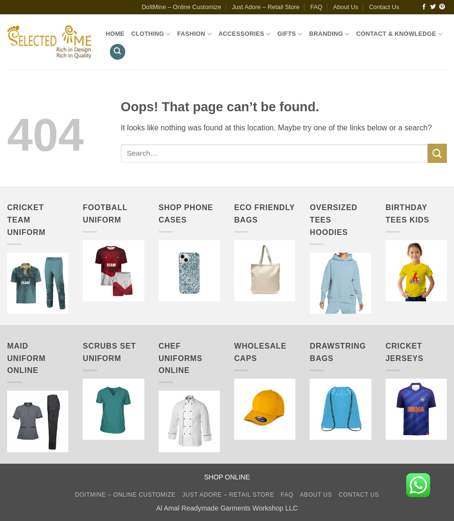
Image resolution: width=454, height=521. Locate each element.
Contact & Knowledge (399, 34)
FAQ (316, 7)
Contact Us (384, 7)
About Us (345, 7)
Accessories (244, 34)
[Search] (117, 52)
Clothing (150, 34)
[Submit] (437, 153)
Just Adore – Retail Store (266, 7)
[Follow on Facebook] (424, 7)
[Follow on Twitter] (433, 7)
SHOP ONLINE (226, 477)
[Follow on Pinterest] (442, 7)
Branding (329, 34)
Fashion (194, 34)
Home (115, 33)
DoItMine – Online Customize (181, 7)
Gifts (289, 34)
